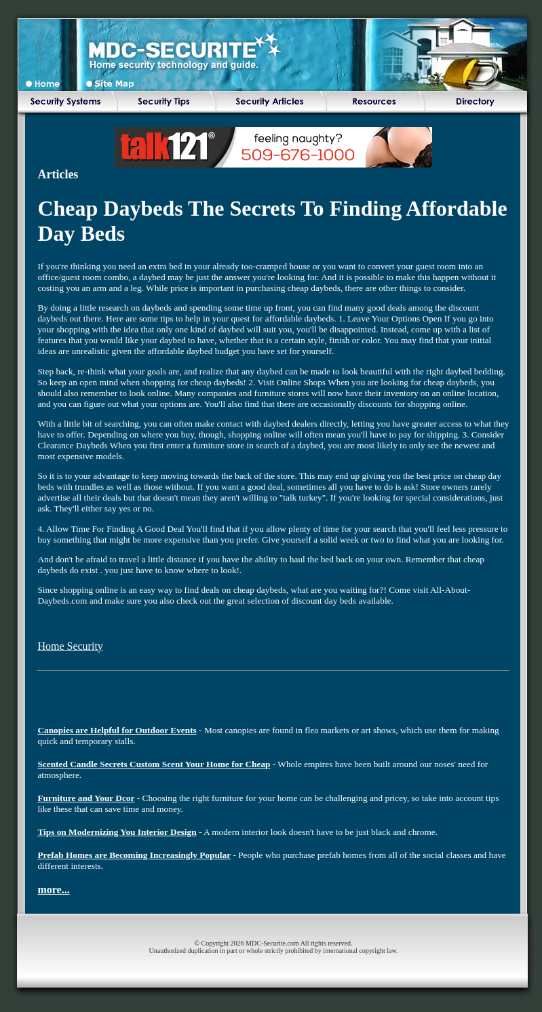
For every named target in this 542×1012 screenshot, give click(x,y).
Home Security (69, 646)
